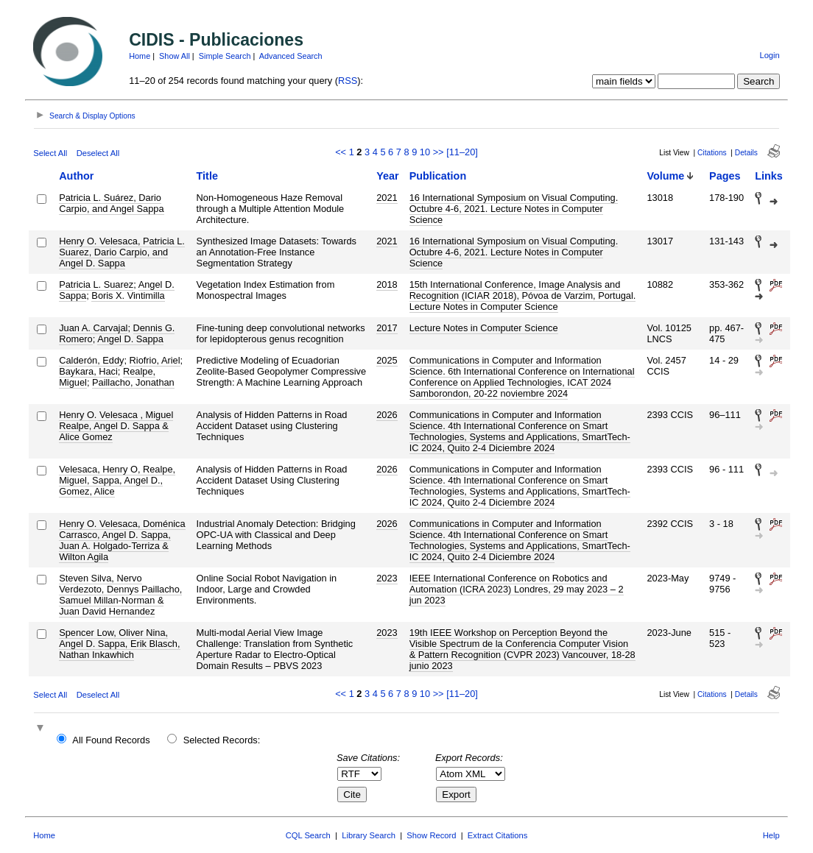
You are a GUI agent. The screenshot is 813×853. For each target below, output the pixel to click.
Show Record (431, 835)
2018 (386, 284)
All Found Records (110, 740)
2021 (386, 197)
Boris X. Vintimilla (127, 295)
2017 (386, 327)
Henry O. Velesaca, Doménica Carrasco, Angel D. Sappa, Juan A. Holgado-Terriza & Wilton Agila (122, 540)
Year (387, 176)
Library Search (368, 835)
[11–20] (462, 151)
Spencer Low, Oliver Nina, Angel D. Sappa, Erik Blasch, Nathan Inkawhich (119, 643)
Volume (665, 176)
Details (746, 153)
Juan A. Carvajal (93, 327)
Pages (724, 176)
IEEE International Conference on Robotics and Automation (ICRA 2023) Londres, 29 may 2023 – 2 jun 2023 (516, 589)
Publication (438, 176)
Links (769, 176)
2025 (386, 360)
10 (425, 151)
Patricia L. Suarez (96, 284)
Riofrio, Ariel (155, 360)
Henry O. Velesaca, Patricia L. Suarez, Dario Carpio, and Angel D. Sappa (122, 252)
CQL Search (308, 835)
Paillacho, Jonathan (133, 382)
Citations (712, 153)
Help (771, 835)
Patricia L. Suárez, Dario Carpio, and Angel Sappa (111, 203)
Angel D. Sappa (130, 338)
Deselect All (98, 153)
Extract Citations (497, 835)
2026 (386, 414)
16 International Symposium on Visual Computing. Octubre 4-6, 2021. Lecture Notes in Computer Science (514, 208)
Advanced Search (291, 56)
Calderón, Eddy (91, 360)
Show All (174, 56)
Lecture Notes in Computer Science (483, 327)
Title (207, 176)
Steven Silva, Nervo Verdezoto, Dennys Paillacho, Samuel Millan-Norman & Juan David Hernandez (120, 595)
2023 (386, 578)
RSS (347, 80)
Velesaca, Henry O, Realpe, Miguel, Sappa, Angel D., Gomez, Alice (117, 480)
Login (769, 55)
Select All (50, 153)
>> (438, 151)
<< (340, 151)
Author (76, 176)
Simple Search (225, 56)
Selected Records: (222, 740)
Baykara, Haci (88, 371)
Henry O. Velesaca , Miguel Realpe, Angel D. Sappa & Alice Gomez (116, 425)
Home (139, 56)
